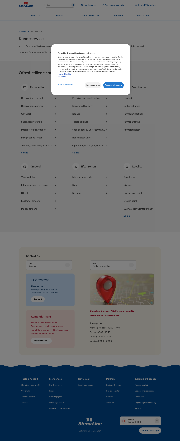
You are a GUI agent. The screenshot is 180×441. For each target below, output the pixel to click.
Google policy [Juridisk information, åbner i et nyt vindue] (62, 77)
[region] (90, 69)
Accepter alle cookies (113, 85)
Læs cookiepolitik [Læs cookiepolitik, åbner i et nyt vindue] (65, 74)
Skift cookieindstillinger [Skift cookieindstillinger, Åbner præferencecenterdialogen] (65, 84)
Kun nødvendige (92, 85)
